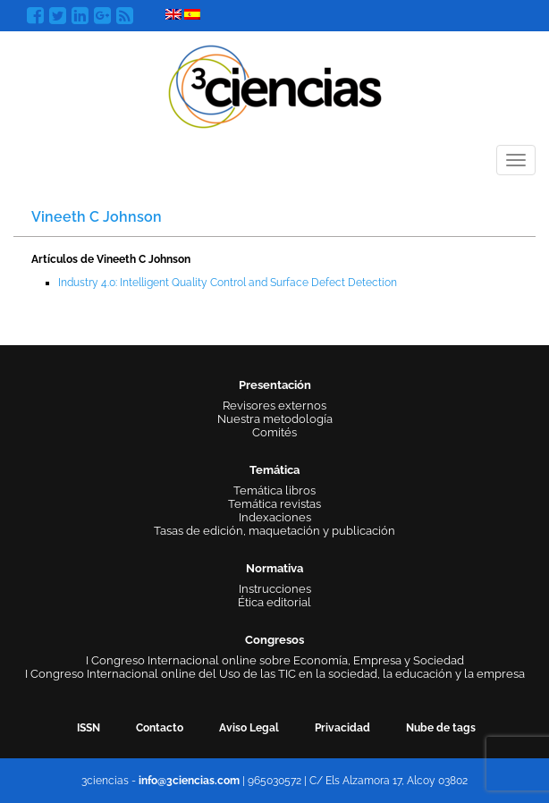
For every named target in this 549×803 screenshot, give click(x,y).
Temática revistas (274, 504)
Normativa (274, 568)
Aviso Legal (249, 728)
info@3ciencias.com (189, 780)
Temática (274, 470)
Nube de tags (441, 728)
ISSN (88, 728)
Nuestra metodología (275, 419)
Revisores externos (274, 405)
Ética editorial (274, 602)
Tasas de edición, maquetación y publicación (274, 530)
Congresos (274, 640)
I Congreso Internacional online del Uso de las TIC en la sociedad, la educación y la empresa (275, 673)
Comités (274, 432)
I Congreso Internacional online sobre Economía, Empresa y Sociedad (275, 660)
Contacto (159, 728)
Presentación (275, 385)
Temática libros (274, 490)
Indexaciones (275, 517)
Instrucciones (275, 589)
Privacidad (342, 728)
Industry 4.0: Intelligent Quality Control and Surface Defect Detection (227, 282)
